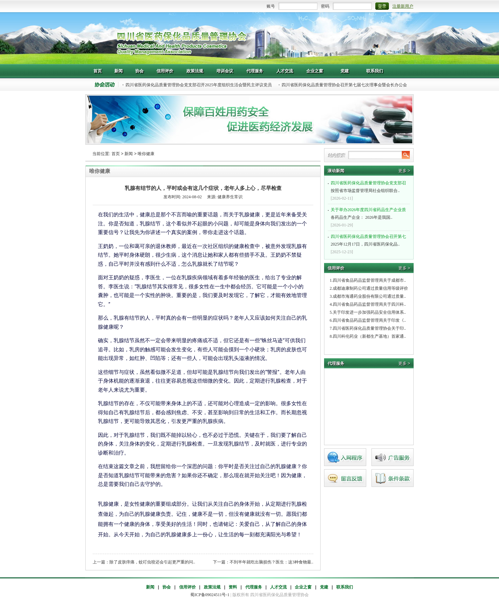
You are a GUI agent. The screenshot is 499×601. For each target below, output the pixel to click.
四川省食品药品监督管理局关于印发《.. (369, 320)
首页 (116, 153)
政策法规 (212, 587)
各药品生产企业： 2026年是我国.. (370, 213)
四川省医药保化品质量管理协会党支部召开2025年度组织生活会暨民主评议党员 (198, 84)
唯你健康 (146, 153)
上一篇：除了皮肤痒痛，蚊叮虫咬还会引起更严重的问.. (144, 562)
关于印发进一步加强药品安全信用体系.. (369, 312)
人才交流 (278, 587)
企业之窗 (303, 587)
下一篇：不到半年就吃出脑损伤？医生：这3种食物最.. (263, 562)
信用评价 (187, 587)
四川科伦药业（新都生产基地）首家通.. (369, 336)
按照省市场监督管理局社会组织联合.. (370, 186)
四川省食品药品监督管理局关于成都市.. (369, 280)
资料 (233, 587)
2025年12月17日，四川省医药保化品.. (370, 240)
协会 (166, 587)
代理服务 (253, 587)
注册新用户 (402, 6)
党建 (324, 587)
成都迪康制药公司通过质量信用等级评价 (370, 288)
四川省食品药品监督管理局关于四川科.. (369, 304)
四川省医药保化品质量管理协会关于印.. (369, 328)
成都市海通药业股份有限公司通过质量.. (369, 296)
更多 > (404, 170)
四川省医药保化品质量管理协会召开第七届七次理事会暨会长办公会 (344, 84)
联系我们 (344, 587)
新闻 (128, 153)
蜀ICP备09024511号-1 (209, 594)
